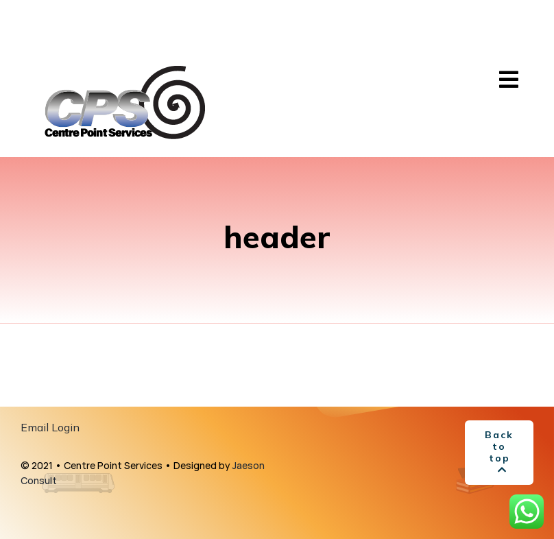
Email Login (50, 427)
